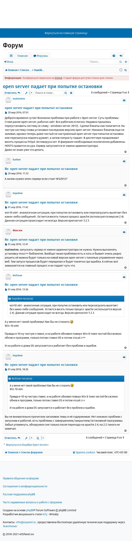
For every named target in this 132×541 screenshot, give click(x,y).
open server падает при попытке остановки (52, 86)
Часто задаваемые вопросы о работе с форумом (32, 502)
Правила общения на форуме (21, 478)
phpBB (30, 510)
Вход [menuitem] (122, 56)
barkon (17, 159)
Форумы (42, 56)
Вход (10, 61)
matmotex (19, 98)
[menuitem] (114, 56)
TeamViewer (10, 526)
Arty (44, 514)
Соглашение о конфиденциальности (25, 486)
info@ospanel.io (26, 522)
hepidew (18, 193)
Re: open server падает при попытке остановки (41, 169)
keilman (17, 275)
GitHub (58, 77)
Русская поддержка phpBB (19, 494)
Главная (22, 56)
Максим (17, 230)
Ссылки (12, 56)
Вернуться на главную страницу (66, 33)
